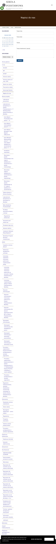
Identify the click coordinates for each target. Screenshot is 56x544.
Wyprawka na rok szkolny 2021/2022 (8, 491)
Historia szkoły (7, 76)
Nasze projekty (6, 96)
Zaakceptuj (49, 539)
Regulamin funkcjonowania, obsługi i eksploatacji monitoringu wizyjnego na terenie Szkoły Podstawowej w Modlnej (7, 389)
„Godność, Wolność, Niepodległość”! (8, 232)
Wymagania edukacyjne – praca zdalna (8, 411)
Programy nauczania (5, 420)
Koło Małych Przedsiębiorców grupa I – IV (8, 118)
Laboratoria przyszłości (6, 100)
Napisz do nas (7, 93)
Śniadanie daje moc (8, 225)
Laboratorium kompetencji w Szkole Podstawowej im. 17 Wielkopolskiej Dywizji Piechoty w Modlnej (8, 109)
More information (36, 539)
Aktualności (5, 447)
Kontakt (5, 67)
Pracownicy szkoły (8, 87)
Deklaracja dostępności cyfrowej (6, 251)
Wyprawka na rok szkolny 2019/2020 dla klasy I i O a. (8, 496)
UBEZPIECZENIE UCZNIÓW (7, 453)
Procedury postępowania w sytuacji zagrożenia (8, 377)
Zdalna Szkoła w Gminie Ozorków (7, 193)
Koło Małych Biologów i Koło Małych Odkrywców (8, 132)
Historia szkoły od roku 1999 (7, 80)
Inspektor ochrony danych (7, 246)
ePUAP (5, 73)
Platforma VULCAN (8, 439)
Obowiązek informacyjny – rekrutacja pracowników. (8, 336)
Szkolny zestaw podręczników (7, 424)
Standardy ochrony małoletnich (8, 403)
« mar (3, 49)
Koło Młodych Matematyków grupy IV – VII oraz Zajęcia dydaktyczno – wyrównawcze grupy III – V (7, 142)
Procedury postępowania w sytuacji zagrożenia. (8, 430)
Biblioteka (4, 523)
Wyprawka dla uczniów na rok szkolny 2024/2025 (8, 473)
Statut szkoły (6, 407)
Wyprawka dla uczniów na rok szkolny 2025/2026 (8, 466)
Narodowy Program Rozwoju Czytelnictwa (8, 237)
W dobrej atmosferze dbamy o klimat (8, 211)
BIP (4, 70)
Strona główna (5, 27)
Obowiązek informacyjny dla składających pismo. (8, 328)
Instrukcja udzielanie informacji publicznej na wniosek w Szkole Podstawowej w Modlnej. (8, 272)
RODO (3, 242)
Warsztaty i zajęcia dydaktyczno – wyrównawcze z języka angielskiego (8, 174)
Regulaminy (6, 416)
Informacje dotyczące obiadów (8, 516)
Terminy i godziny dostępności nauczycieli (7, 511)
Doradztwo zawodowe (7, 151)
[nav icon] (52, 5)
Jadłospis (5, 520)
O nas (12, 27)
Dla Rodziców (5, 449)
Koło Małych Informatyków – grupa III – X (8, 125)
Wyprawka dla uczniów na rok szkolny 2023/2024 (8, 479)
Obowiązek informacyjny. (6, 321)
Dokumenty (5, 399)
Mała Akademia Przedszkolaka (7, 205)
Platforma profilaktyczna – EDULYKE (6, 532)
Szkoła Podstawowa (14, 4)
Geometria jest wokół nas (7, 221)
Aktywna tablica (7, 228)
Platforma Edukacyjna (5, 435)
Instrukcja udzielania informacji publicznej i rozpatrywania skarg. (6, 260)
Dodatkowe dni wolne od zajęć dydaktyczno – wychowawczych (7, 504)
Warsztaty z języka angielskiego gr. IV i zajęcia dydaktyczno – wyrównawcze (8, 185)
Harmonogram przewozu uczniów (8, 458)
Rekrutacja (6, 462)
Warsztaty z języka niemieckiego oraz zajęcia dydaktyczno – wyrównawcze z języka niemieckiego (8, 161)
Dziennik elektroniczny (6, 443)
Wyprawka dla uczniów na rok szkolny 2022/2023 (8, 485)
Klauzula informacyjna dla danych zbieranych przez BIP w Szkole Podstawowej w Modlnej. (8, 312)
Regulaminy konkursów (7, 216)
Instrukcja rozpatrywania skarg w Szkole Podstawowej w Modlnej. (8, 284)
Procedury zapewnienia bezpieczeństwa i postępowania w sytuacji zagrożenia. (7, 351)
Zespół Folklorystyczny (6, 526)
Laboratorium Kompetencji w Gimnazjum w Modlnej (7, 200)
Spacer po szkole (7, 84)
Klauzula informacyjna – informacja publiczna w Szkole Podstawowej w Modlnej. (8, 299)
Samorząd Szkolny (8, 90)
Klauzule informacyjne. (6, 290)
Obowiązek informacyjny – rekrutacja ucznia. (8, 343)
